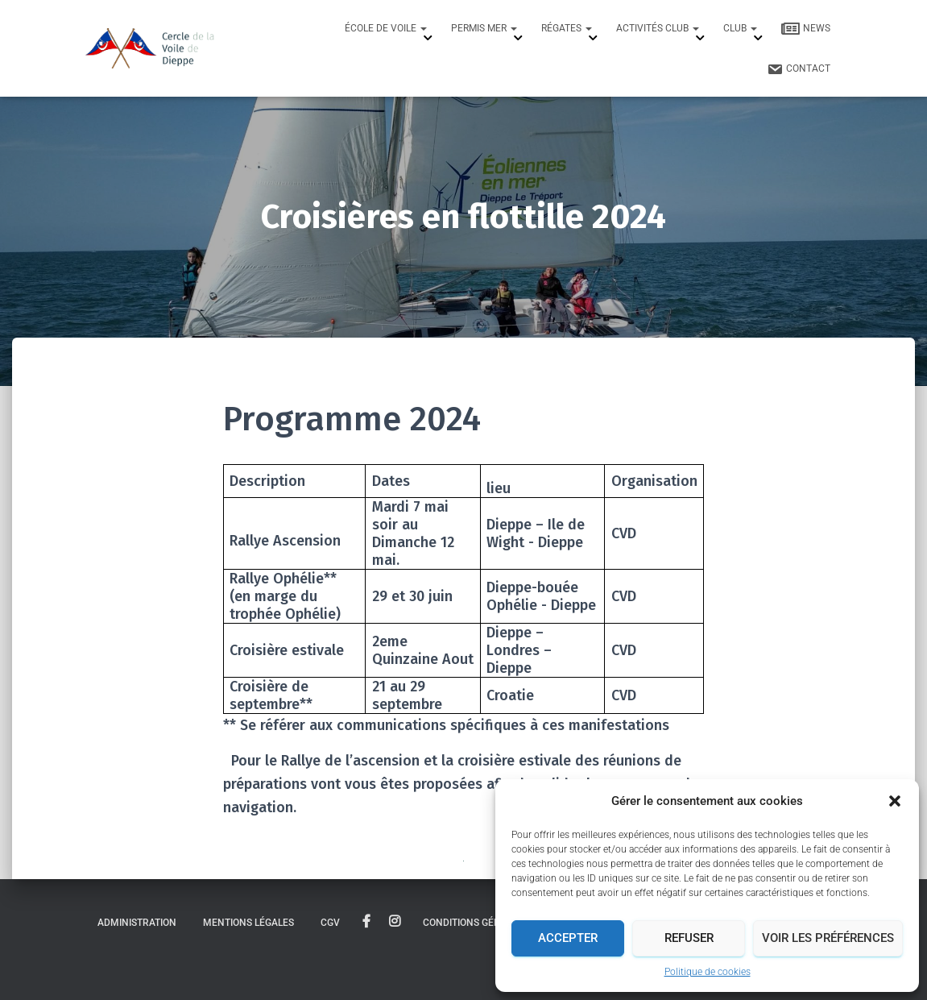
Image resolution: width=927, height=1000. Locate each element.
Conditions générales (479, 922)
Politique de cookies (707, 971)
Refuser (689, 938)
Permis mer (484, 28)
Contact (798, 69)
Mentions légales (248, 922)
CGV (330, 922)
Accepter (568, 938)
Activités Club (657, 28)
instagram (394, 921)
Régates (566, 28)
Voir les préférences (828, 938)
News (805, 29)
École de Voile (386, 28)
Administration (136, 922)
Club (740, 28)
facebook (366, 921)
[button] (895, 801)
